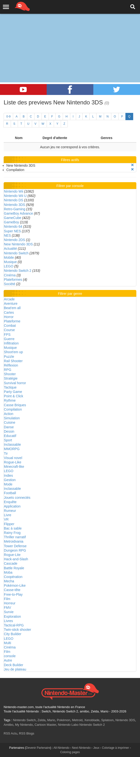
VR (6, 519)
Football (10, 493)
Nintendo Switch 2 (17, 271)
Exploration (12, 616)
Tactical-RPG (14, 625)
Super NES (12, 231)
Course (9, 330)
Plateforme (12, 321)
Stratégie (11, 378)
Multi (7, 643)
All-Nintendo (61, 747)
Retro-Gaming (14, 209)
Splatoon (107, 720)
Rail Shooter (13, 361)
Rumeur (10, 511)
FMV (7, 607)
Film (7, 599)
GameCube (12, 218)
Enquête (10, 502)
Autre (8, 660)
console (10, 656)
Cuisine (9, 422)
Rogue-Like (12, 462)
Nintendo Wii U (15, 196)
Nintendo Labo (68, 724)
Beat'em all (12, 308)
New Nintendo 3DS (18, 244)
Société (9, 284)
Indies (8, 475)
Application (12, 506)
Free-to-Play (13, 594)
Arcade (9, 299)
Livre (7, 515)
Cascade (10, 563)
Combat (10, 326)
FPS (7, 334)
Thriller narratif (15, 537)
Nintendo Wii (13, 191)
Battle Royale (14, 568)
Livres (8, 621)
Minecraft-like (14, 466)
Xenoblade (91, 720)
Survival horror (15, 383)
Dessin (9, 431)
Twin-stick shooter (17, 630)
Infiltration (11, 343)
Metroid (77, 720)
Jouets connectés (17, 497)
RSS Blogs (26, 733)
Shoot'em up (13, 352)
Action (8, 414)
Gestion (10, 480)
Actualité (10, 248)
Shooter (10, 374)
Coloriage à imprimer (115, 747)
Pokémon (63, 720)
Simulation (12, 418)
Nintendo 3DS (14, 205)
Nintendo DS (13, 200)
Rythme (10, 400)
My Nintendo (24, 724)
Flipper (9, 524)
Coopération (13, 577)
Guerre (9, 339)
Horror (9, 317)
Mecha (9, 581)
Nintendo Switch (16, 253)
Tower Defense (15, 546)
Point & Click (13, 396)
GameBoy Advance (18, 213)
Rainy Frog (12, 533)
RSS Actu (10, 733)
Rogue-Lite (12, 555)
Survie (9, 612)
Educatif (10, 436)
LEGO (8, 266)
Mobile (9, 257)
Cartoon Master (45, 724)
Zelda (41, 720)
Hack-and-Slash (16, 559)
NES (7, 235)
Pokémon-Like (15, 585)
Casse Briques (15, 405)
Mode (8, 484)
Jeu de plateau (15, 669)
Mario (51, 720)
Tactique (10, 387)
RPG (7, 370)
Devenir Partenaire (38, 747)
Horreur (9, 603)
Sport (8, 440)
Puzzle (9, 357)
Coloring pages (70, 752)
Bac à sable (13, 528)
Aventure (11, 303)
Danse (9, 427)
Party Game (13, 392)
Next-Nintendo (81, 747)
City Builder (12, 634)
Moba (8, 572)
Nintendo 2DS (14, 240)
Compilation (13, 409)
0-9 (8, 116)
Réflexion (11, 365)
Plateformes (13, 279)
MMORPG (12, 449)
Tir (6, 453)
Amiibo (8, 724)
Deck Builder (13, 665)
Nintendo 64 (13, 226)
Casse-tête (12, 590)
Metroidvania (13, 541)
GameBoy (11, 222)
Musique (10, 262)
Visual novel (13, 458)
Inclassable (12, 444)
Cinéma (10, 275)
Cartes (9, 312)
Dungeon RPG (15, 550)
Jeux (96, 747)
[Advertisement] (70, 36)
